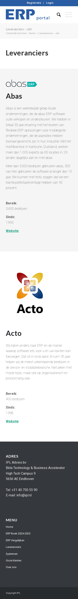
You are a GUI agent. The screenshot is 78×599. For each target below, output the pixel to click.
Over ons (11, 567)
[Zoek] (57, 14)
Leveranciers (13, 547)
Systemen (12, 553)
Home (9, 526)
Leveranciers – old (18, 29)
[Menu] (66, 14)
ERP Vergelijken (15, 540)
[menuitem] (34, 3)
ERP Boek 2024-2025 (18, 533)
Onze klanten (13, 560)
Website (12, 231)
